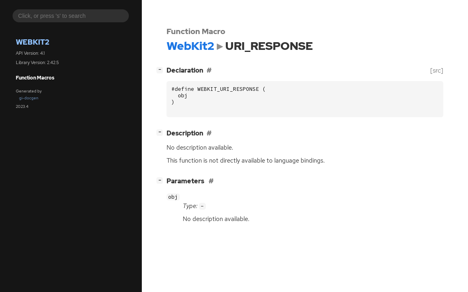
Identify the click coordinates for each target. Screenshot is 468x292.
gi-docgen (28, 98)
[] (161, 69)
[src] (436, 70)
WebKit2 (32, 42)
